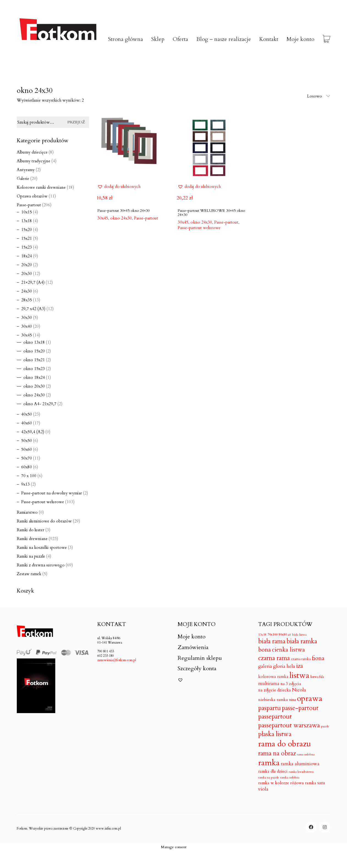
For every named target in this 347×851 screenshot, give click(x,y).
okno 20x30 (34, 386)
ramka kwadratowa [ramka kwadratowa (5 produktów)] (301, 772)
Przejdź (76, 122)
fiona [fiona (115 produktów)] (318, 658)
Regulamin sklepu (200, 658)
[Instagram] (324, 827)
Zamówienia (193, 647)
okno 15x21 (34, 360)
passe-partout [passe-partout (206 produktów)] (300, 708)
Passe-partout (146, 218)
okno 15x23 (34, 368)
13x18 (26, 221)
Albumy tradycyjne (33, 161)
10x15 (26, 212)
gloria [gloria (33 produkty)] (279, 666)
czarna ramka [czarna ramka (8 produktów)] (301, 659)
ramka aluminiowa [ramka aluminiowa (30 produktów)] (300, 764)
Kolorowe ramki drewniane (41, 187)
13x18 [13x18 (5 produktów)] (262, 635)
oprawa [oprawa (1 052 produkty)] (309, 698)
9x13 (25, 484)
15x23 (26, 247)
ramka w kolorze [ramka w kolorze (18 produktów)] (273, 783)
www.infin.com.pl (108, 828)
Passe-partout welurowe (199, 227)
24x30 (26, 291)
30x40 (26, 326)
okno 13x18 (34, 342)
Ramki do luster (30, 530)
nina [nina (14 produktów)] (292, 699)
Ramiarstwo (27, 512)
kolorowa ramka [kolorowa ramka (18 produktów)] (273, 677)
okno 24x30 (34, 395)
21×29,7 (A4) (33, 282)
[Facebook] (310, 827)
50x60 (26, 449)
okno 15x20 (34, 351)
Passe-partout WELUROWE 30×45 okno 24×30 (211, 212)
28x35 (26, 300)
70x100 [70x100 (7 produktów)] (272, 634)
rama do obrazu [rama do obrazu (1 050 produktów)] (284, 744)
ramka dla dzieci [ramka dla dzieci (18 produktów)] (273, 771)
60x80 (26, 467)
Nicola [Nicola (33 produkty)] (299, 690)
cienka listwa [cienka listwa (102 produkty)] (288, 650)
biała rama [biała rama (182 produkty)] (271, 641)
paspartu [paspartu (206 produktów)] (269, 708)
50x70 (26, 458)
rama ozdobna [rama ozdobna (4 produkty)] (306, 755)
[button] (119, 186)
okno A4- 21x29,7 (39, 404)
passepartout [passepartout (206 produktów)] (275, 717)
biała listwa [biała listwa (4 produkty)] (299, 635)
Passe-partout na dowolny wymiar (51, 493)
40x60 (26, 423)
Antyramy (26, 170)
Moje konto (191, 636)
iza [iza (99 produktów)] (299, 666)
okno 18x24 (34, 377)
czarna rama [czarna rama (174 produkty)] (274, 658)
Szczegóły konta (197, 668)
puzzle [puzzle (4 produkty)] (325, 726)
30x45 (26, 335)
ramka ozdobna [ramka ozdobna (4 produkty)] (289, 778)
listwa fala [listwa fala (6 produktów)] (317, 677)
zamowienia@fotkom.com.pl (116, 660)
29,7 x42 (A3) (33, 309)
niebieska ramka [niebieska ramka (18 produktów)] (273, 700)
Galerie (23, 178)
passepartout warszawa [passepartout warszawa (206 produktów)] (289, 725)
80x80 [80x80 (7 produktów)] (283, 634)
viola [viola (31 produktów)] (263, 789)
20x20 (26, 265)
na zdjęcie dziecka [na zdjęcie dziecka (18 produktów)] (274, 690)
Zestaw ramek (29, 574)
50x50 (26, 440)
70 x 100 (28, 476)
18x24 (26, 256)
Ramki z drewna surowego (41, 565)
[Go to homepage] (58, 39)
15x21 (26, 238)
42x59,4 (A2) (32, 432)
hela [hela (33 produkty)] (291, 666)
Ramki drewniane (32, 538)
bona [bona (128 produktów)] (264, 650)
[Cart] (326, 39)
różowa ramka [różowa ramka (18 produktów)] (303, 783)
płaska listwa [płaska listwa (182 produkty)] (274, 734)
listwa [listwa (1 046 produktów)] (299, 675)
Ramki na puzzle (31, 556)
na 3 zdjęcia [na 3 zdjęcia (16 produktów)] (290, 683)
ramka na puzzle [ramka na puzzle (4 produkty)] (268, 778)
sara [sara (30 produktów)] (321, 783)
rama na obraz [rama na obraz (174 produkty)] (277, 753)
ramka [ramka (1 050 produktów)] (269, 763)
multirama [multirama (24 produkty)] (268, 684)
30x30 (26, 317)
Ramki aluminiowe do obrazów (44, 521)
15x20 (26, 229)
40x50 (26, 414)
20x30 (26, 273)
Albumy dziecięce (32, 152)
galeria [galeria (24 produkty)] (265, 666)
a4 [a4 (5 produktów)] (289, 635)
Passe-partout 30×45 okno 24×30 (123, 210)
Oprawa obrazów (32, 196)
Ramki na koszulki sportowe (42, 547)
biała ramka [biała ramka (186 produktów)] (302, 641)
